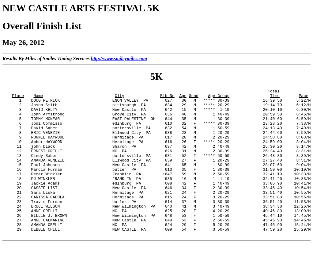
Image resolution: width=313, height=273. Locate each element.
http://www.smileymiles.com (119, 58)
